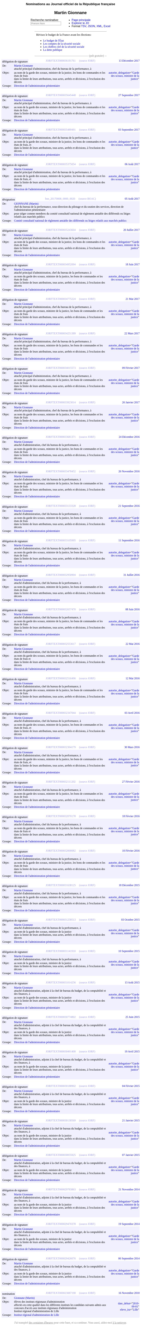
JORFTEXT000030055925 (61, 1154)
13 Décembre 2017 (129, 60)
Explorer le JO (80, 23)
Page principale (81, 20)
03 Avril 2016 (132, 712)
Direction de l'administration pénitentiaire (37, 85)
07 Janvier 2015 (131, 1154)
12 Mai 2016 (133, 678)
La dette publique (52, 49)
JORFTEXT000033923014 (61, 402)
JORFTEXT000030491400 (61, 1051)
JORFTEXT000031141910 (61, 951)
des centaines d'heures (41, 1322)
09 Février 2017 (131, 367)
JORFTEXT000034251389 (61, 333)
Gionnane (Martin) (26, 1297)
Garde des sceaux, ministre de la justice (125, 75)
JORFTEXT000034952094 (61, 264)
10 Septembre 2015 (129, 951)
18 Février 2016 (131, 816)
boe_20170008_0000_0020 (60, 198)
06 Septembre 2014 (129, 1258)
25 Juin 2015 (132, 1017)
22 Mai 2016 (133, 643)
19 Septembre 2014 (129, 1223)
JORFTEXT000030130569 (61, 1120)
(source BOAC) (87, 198)
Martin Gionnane (25, 65)
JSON (91, 26)
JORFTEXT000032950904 (61, 574)
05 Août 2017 (132, 198)
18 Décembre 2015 (129, 885)
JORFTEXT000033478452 (61, 471)
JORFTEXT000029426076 (61, 1258)
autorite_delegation (119, 72)
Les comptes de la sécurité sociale (61, 43)
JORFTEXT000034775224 (61, 298)
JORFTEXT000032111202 (61, 781)
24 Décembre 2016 (129, 436)
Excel (107, 26)
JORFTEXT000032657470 (61, 609)
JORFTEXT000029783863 (61, 1189)
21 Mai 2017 (133, 298)
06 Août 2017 (132, 164)
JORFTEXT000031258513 (61, 919)
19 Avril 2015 (132, 1051)
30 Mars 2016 (132, 747)
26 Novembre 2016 (129, 471)
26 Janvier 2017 (131, 402)
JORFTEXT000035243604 (61, 229)
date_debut (124, 1303)
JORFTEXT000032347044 (61, 712)
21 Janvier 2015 (131, 1120)
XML (99, 26)
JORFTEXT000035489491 (61, 129)
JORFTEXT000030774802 (61, 1017)
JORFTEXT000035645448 (61, 95)
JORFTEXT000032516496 (61, 678)
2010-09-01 (135, 1305)
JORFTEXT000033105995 (61, 540)
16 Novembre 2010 (129, 1292)
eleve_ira (125, 1309)
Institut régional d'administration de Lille (36, 1315)
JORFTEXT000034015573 (61, 367)
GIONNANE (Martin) (28, 203)
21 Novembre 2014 (129, 1189)
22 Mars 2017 (132, 333)
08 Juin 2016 (132, 609)
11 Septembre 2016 (129, 540)
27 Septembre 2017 (129, 95)
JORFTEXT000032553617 (61, 643)
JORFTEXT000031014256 (61, 982)
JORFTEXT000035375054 (61, 164)
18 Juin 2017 (132, 264)
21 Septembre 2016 (129, 505)
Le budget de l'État (53, 40)
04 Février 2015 (131, 1085)
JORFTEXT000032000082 (61, 850)
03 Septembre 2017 (129, 129)
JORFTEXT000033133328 (61, 505)
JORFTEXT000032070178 (61, 816)
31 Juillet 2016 (131, 574)
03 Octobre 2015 (130, 919)
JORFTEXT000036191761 (61, 60)
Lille (135, 1309)
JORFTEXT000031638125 (61, 885)
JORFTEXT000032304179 (61, 747)
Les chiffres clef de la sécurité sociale (63, 46)
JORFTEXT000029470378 (61, 1223)
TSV (83, 26)
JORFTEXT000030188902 (61, 1085)
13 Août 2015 (132, 982)
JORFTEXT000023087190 (61, 1292)
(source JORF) (87, 60)
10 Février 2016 (131, 850)
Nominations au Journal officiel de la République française (70, 4)
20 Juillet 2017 (131, 229)
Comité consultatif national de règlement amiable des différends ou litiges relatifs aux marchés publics (70, 220)
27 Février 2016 (131, 781)
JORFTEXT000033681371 (61, 436)
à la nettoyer (119, 1322)
